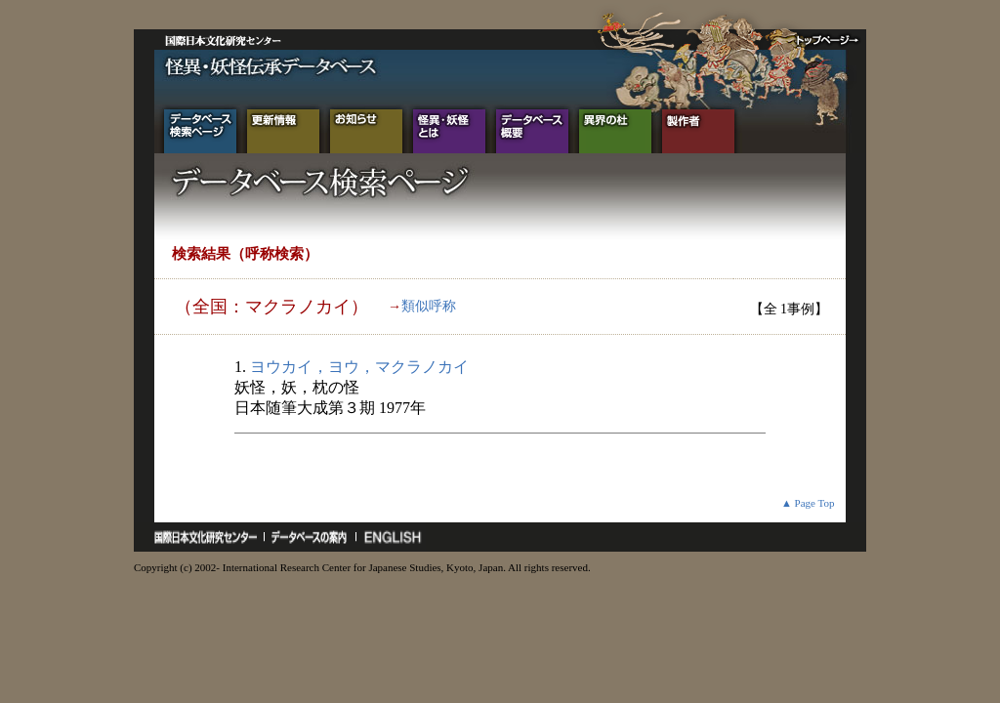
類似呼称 (428, 306)
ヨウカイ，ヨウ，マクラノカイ (359, 366)
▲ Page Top (808, 503)
